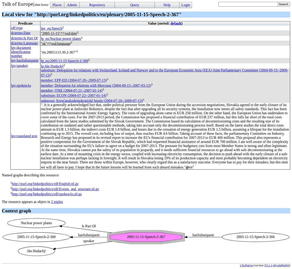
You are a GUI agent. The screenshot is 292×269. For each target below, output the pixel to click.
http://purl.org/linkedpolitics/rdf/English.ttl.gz (45, 184)
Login (185, 5)
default (176, 23)
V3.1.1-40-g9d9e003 (276, 265)
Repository (97, 5)
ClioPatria (246, 265)
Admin (72, 5)
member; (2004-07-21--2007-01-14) (71, 90)
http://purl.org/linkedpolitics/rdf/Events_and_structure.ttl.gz (55, 189)
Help (167, 5)
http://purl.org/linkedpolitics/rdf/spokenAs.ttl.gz (47, 194)
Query (134, 5)
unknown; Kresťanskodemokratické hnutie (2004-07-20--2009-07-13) (92, 101)
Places (57, 5)
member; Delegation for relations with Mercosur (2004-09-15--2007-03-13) (96, 85)
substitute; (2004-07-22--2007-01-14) (73, 96)
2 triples (57, 202)
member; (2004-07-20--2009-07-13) (74, 80)
